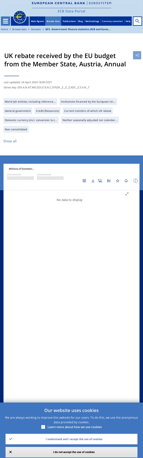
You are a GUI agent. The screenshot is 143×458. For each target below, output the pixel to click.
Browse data (53, 21)
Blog (80, 21)
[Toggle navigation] (5, 21)
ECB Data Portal (71, 11)
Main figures (37, 21)
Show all (10, 141)
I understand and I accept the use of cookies (74, 439)
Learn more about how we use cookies (75, 427)
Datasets (36, 29)
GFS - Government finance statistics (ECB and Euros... (77, 29)
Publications (69, 21)
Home (4, 29)
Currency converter (112, 21)
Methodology (92, 21)
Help (128, 21)
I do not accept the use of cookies (74, 452)
